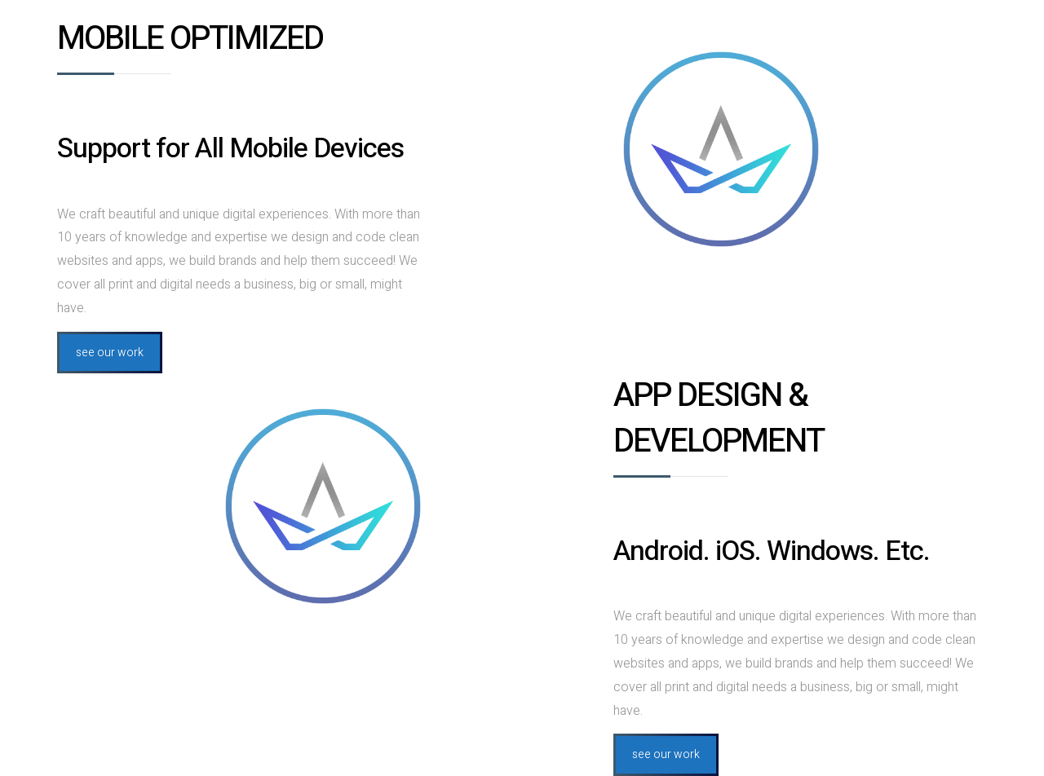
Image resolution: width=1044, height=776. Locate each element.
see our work (110, 352)
